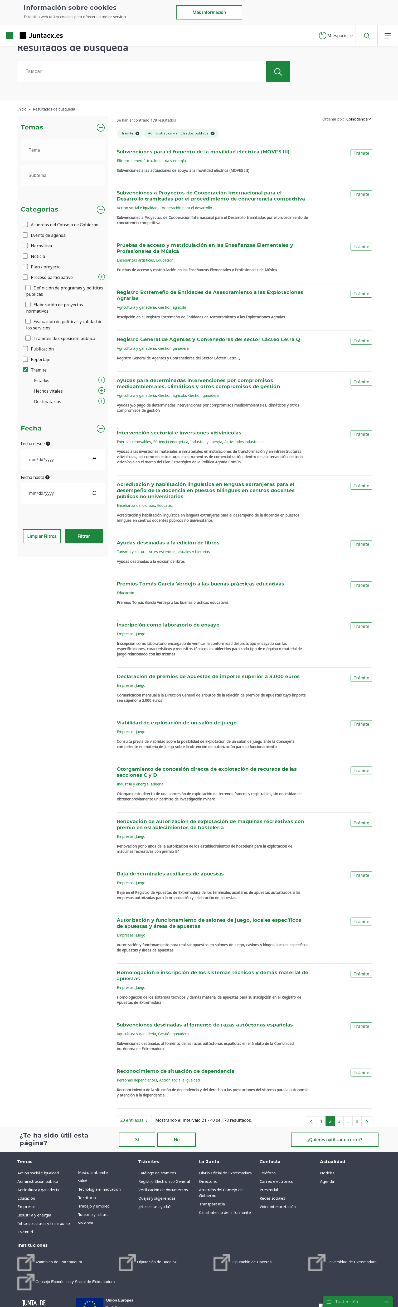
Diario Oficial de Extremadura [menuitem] (225, 1172)
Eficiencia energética (134, 160)
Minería (157, 784)
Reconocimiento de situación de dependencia (176, 1071)
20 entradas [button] (136, 1121)
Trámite (35, 370)
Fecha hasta (35, 477)
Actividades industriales (244, 441)
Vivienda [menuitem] (85, 1222)
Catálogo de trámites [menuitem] (157, 1172)
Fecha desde (35, 443)
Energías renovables (134, 441)
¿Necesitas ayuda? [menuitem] (154, 1206)
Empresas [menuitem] (26, 1206)
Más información (209, 12)
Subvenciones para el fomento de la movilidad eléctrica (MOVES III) (203, 152)
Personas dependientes (137, 1080)
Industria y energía (170, 160)
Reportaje (36, 359)
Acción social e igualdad (137, 207)
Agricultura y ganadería (136, 307)
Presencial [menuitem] (269, 1189)
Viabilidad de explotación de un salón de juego (177, 723)
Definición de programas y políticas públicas (64, 291)
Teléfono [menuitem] (268, 1172)
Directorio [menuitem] (208, 1181)
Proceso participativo (48, 277)
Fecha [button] (31, 428)
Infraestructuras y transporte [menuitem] (43, 1223)
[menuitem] (49, 1262)
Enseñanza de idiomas (136, 505)
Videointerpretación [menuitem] (278, 1206)
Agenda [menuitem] (327, 1181)
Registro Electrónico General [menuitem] (164, 1181)
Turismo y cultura (132, 551)
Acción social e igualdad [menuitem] (38, 1172)
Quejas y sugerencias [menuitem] (156, 1198)
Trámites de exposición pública (60, 338)
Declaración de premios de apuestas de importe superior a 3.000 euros (208, 676)
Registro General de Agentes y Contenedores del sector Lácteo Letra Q (208, 339)
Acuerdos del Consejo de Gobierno (60, 225)
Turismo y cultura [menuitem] (93, 1214)
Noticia (34, 256)
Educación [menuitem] (26, 1198)
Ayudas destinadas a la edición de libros (168, 543)
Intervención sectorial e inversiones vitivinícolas (179, 433)
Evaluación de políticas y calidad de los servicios (64, 325)
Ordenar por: (333, 119)
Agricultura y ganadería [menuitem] (38, 1189)
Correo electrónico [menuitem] (276, 1181)
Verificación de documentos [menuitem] (163, 1189)
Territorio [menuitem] (87, 1197)
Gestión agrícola (172, 307)
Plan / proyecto (42, 267)
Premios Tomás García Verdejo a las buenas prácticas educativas (200, 584)
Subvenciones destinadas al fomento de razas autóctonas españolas (205, 1025)
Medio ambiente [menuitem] (93, 1172)
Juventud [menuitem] (25, 1231)
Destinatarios (47, 401)
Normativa (37, 246)
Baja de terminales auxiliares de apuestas (170, 874)
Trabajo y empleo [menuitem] (94, 1206)
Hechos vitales (48, 391)
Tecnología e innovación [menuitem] (99, 1189)
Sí (137, 1140)
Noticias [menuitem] (327, 1172)
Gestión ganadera (173, 348)
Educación (164, 260)
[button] (336, 35)
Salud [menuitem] (82, 1180)
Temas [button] (32, 127)
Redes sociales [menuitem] (272, 1198)
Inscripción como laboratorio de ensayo (168, 625)
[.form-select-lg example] (63, 150)
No (176, 1140)
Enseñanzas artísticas (135, 260)
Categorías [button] (40, 210)
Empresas (125, 633)
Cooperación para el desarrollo (185, 207)
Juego (140, 633)
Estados (41, 380)
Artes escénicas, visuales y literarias (179, 551)
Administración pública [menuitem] (37, 1181)
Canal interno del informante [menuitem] (225, 1212)
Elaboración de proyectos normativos (54, 308)
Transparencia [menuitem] (212, 1203)
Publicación (38, 349)
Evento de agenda (44, 235)
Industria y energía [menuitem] (34, 1215)
